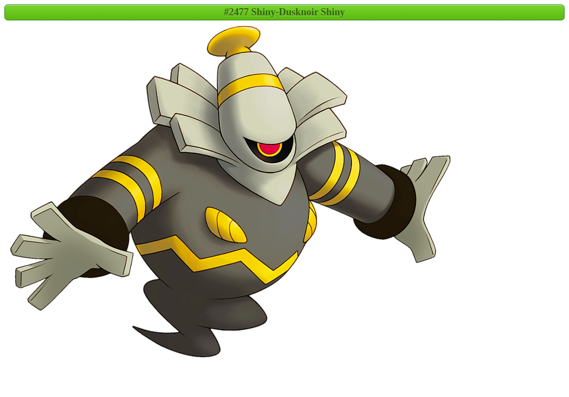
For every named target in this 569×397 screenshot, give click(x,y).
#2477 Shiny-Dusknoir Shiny (284, 12)
